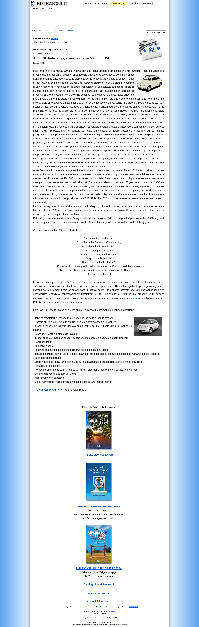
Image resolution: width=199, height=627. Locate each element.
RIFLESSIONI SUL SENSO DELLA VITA (99, 568)
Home (34, 30)
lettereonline (48, 30)
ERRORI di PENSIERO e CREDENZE (99, 506)
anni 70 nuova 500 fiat (68, 30)
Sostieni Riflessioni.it (98, 601)
